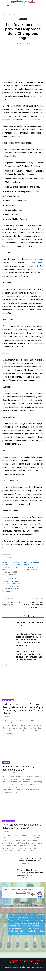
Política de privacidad (27, 960)
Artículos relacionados (12, 616)
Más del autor (29, 616)
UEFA (14, 156)
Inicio (4, 14)
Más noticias (12, 14)
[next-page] (7, 665)
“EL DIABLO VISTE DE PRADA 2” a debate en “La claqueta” (21, 827)
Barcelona (6, 762)
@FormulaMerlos (8, 700)
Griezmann (21, 289)
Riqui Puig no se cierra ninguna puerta (11, 603)
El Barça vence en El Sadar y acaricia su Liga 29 (18, 768)
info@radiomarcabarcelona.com (24, 905)
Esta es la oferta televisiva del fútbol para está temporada (34, 605)
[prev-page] (4, 665)
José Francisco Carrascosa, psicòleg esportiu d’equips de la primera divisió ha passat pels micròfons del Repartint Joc (29, 639)
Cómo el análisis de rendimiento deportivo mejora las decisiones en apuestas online (30, 872)
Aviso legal (13, 960)
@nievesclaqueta (8, 821)
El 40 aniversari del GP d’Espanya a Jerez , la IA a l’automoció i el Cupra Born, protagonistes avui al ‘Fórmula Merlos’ (22, 709)
